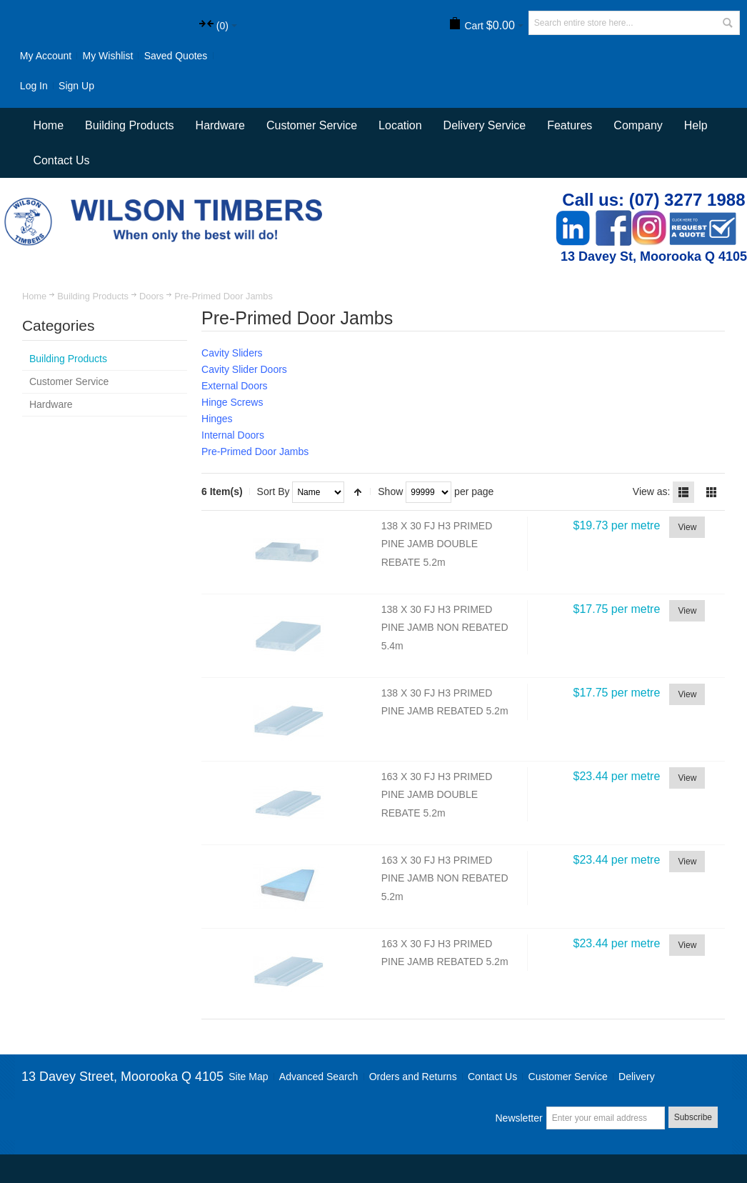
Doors (151, 296)
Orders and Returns (413, 1076)
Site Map (248, 1076)
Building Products (93, 296)
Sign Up (76, 85)
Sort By (273, 491)
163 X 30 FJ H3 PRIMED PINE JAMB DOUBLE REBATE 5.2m (437, 795)
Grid (711, 492)
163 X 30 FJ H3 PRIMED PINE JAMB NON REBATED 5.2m (444, 878)
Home (34, 296)
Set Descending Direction (358, 492)
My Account (45, 55)
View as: (652, 491)
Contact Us (61, 160)
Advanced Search (319, 1076)
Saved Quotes (176, 55)
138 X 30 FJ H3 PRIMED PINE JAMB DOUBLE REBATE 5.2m (437, 544)
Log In (34, 85)
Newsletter (519, 1118)
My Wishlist (108, 55)
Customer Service (568, 1076)
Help (696, 125)
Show (390, 491)
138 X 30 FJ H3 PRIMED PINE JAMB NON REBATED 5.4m (444, 628)
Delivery (636, 1076)
